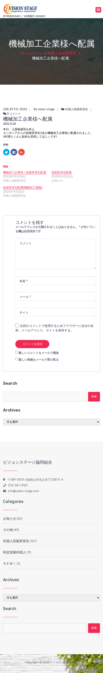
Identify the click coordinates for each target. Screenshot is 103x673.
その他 (8, 530)
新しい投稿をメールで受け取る (39, 359)
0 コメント (12, 114)
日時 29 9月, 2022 (15, 109)
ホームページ (31, 53)
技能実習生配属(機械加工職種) (22, 187)
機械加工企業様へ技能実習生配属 (24, 172)
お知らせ (9, 518)
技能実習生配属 (62, 172)
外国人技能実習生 (62, 53)
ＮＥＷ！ (9, 563)
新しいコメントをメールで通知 (39, 353)
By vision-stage (44, 109)
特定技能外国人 (14, 552)
